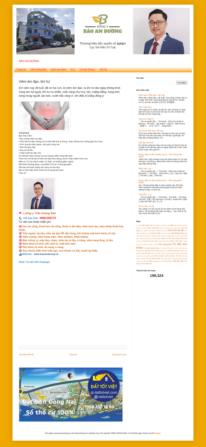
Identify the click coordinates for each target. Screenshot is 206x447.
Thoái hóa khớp (163, 241)
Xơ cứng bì (168, 261)
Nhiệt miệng (171, 236)
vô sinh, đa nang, (44, 247)
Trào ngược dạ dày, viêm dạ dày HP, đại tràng (49, 233)
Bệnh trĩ (173, 225)
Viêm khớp (163, 258)
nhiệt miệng (81, 236)
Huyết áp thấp (155, 233)
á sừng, (81, 240)
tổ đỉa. (109, 240)
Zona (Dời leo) (147, 264)
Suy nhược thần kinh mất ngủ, (40, 250)
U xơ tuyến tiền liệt (165, 248)
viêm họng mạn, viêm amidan (55, 236)
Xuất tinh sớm (178, 261)
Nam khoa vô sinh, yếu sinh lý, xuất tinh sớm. (49, 243)
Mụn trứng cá (161, 236)
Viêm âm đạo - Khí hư (173, 256)
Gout (159, 230)
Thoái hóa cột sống (150, 241)
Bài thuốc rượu (158, 225)
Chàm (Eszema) (153, 228)
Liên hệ (103, 69)
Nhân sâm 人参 (145, 168)
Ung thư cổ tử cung (152, 251)
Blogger (157, 433)
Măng (182, 233)
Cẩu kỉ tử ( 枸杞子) (146, 119)
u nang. (59, 247)
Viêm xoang (29, 236)
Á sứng (138, 225)
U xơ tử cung (177, 248)
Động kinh (177, 228)
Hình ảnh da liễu (176, 230)
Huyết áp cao (145, 233)
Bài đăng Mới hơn (26, 355)
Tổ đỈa (155, 244)
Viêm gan (148, 258)
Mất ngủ (142, 236)
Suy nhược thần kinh (179, 238)
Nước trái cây (180, 236)
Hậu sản (164, 230)
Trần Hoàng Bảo (38, 69)
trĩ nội (111, 233)
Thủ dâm (144, 244)
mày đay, (45, 240)
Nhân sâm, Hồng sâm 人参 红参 (152, 95)
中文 (73, 69)
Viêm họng (156, 258)
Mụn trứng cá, (30, 240)
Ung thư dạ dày (173, 251)
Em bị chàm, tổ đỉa (146, 206)
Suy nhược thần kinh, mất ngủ (151, 131)
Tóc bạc (150, 244)
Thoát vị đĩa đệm (175, 241)
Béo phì (167, 225)
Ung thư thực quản (167, 253)
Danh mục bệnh (58, 69)
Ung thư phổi (155, 253)
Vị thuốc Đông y (87, 69)
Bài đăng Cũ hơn (119, 355)
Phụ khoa (28, 247)
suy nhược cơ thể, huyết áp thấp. (78, 250)
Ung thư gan (146, 253)
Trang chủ (21, 69)
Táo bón (139, 241)
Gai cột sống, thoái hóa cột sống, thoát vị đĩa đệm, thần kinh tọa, (60, 226)
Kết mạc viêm (165, 233)
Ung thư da (163, 251)
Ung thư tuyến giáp (180, 253)
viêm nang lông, (95, 240)
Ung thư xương (149, 256)
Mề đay (154, 236)
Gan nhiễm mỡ (145, 230)
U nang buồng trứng (151, 248)
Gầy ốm (153, 230)
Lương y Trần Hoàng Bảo (39, 213)
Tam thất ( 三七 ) (145, 194)
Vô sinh (160, 261)
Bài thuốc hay (147, 225)
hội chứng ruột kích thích (92, 233)
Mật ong (148, 236)
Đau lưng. (170, 228)
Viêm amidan (159, 256)
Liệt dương (175, 233)
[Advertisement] (155, 302)
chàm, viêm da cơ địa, (63, 240)
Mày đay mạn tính (146, 143)
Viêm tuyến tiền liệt (142, 261)
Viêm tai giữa (183, 258)
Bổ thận (179, 225)
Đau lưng (163, 228)
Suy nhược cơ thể (164, 238)
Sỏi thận (154, 238)
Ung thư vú (140, 256)
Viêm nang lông (145, 107)
